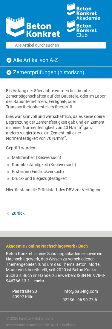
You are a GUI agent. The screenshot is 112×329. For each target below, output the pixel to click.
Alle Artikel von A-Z (35, 60)
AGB (54, 325)
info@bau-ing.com (81, 291)
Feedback (68, 325)
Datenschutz (38, 325)
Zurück (18, 213)
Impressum (15, 325)
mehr (39, 280)
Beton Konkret (9, 60)
